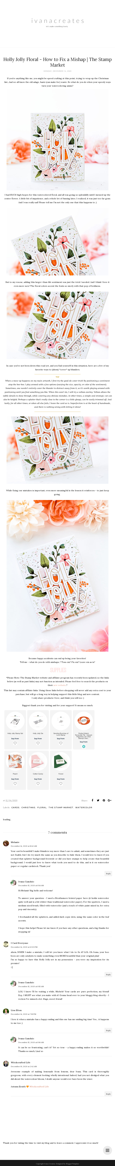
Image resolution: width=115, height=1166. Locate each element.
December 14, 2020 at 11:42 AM (24, 846)
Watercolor (83, 807)
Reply (108, 873)
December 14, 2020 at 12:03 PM (24, 947)
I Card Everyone (19, 943)
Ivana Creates (49, 1164)
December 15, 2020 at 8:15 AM (31, 986)
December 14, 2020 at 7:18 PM (23, 1014)
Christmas (28, 807)
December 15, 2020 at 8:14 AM (31, 885)
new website (59, 685)
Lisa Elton (16, 1010)
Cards (15, 807)
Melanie (15, 842)
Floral (42, 807)
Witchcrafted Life (20, 1062)
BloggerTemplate (72, 1164)
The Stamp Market (61, 807)
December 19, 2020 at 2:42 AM (24, 1066)
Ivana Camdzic (26, 881)
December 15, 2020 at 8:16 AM (31, 1042)
